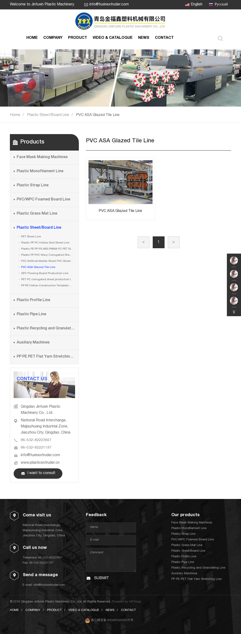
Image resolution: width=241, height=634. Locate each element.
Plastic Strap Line (32, 185)
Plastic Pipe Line (31, 314)
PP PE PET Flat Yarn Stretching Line (46, 357)
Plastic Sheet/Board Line (48, 115)
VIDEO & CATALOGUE (113, 38)
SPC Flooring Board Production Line (44, 273)
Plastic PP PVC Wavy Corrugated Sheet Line (48, 255)
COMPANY (52, 38)
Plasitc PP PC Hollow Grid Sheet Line (45, 242)
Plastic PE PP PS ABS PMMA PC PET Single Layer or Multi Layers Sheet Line (48, 248)
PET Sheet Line (31, 236)
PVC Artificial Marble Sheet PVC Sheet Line (48, 261)
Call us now (35, 548)
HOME (32, 38)
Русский (221, 5)
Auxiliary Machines (33, 343)
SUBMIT (101, 578)
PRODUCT (77, 38)
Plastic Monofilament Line (40, 171)
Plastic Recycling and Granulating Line (46, 329)
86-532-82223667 (36, 440)
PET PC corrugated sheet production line (48, 279)
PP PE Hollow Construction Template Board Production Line (48, 285)
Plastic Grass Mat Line (37, 214)
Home (15, 115)
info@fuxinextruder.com (109, 5)
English (196, 5)
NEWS (143, 38)
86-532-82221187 (36, 448)
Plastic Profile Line (33, 300)
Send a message (40, 575)
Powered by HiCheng (126, 601)
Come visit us (37, 515)
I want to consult (41, 473)
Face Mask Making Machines (42, 157)
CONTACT (164, 38)
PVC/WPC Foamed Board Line (43, 200)
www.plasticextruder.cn (40, 463)
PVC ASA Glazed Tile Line (98, 115)
